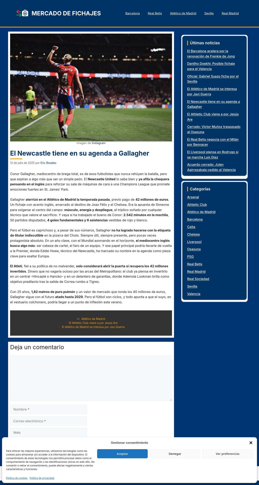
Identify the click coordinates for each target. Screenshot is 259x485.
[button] (251, 443)
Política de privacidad (42, 478)
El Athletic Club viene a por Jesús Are (93, 323)
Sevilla (209, 13)
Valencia (193, 294)
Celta (191, 227)
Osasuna (194, 249)
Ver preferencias (227, 454)
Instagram (99, 143)
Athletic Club (197, 205)
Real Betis (155, 13)
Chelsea (193, 234)
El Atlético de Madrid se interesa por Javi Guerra (93, 327)
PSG (190, 257)
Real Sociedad (198, 279)
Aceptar (122, 454)
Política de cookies (17, 478)
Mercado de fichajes (66, 13)
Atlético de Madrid (183, 13)
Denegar (175, 454)
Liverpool (194, 242)
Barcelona (132, 13)
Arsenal (193, 197)
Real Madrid (230, 13)
